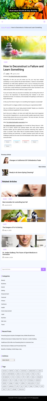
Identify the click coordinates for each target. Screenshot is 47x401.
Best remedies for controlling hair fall (15, 202)
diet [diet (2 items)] (23, 373)
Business (3, 283)
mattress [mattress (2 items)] (16, 383)
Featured (3, 297)
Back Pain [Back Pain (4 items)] (11, 370)
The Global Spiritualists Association (15, 122)
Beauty (4, 199)
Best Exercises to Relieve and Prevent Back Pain (13, 345)
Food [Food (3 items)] (13, 376)
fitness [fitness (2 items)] (33, 373)
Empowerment (5, 294)
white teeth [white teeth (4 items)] (14, 389)
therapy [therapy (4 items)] (31, 386)
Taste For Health (22, 397)
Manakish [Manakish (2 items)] (4, 383)
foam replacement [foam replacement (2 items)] (6, 376)
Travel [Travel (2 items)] (4, 389)
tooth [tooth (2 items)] (42, 386)
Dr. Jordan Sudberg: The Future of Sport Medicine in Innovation (20, 253)
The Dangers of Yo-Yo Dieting (12, 227)
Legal (2, 314)
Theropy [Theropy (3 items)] (36, 386)
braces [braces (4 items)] (17, 370)
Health (5, 62)
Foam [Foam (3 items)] (38, 373)
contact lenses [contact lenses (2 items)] (23, 370)
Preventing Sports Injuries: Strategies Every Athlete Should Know (18, 335)
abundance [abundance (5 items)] (5, 370)
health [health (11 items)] (28, 376)
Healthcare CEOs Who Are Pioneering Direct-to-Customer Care (17, 342)
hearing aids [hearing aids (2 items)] (39, 376)
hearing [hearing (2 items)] (33, 376)
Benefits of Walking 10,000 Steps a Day (11, 349)
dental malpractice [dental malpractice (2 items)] (11, 373)
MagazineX (35, 397)
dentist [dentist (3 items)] (18, 373)
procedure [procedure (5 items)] (4, 386)
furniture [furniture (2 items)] (18, 376)
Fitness (3, 300)
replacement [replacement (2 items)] (11, 386)
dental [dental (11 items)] (4, 373)
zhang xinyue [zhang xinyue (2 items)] (21, 389)
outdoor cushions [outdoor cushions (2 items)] (31, 383)
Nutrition (3, 317)
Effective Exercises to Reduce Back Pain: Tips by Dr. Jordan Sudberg (19, 339)
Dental (3, 287)
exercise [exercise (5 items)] (27, 373)
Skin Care (3, 321)
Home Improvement (6, 311)
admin (7, 74)
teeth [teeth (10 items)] (26, 386)
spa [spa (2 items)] (21, 386)
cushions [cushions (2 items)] (40, 370)
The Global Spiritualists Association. (17, 76)
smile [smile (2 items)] (17, 386)
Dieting (3, 290)
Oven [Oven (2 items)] (38, 383)
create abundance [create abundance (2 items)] (32, 370)
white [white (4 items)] (9, 389)
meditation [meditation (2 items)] (23, 383)
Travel (2, 324)
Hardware (3, 304)
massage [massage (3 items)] (10, 383)
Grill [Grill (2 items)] (23, 376)
